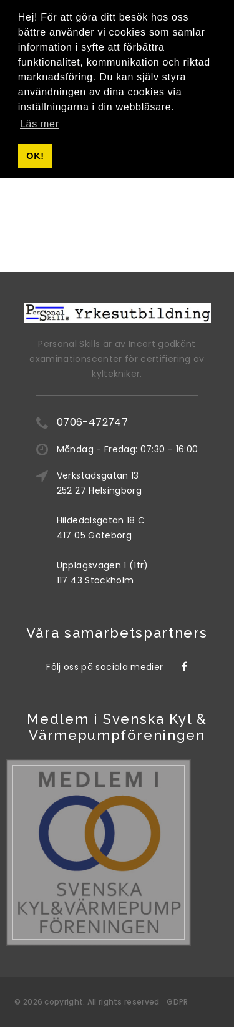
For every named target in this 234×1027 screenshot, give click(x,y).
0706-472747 (92, 422)
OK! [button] (35, 156)
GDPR (177, 1001)
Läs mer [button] (39, 124)
